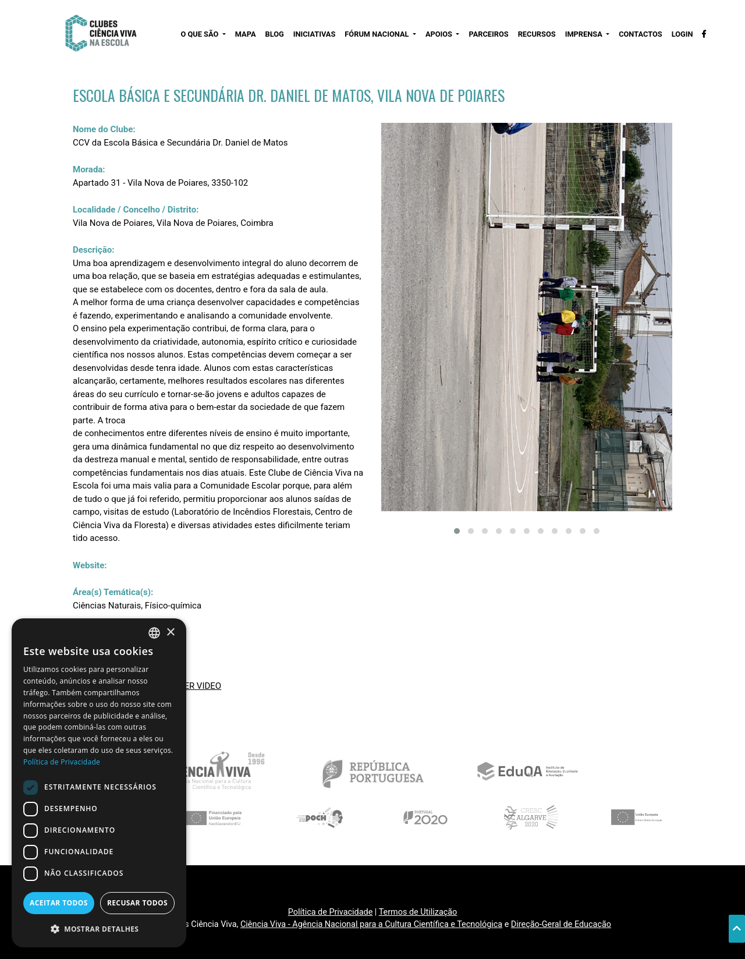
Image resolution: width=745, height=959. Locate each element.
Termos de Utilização (418, 912)
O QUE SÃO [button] (200, 34)
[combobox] (154, 633)
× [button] (170, 632)
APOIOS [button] (439, 34)
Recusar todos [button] (137, 903)
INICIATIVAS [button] (314, 34)
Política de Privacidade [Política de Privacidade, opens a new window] (61, 762)
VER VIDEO (200, 686)
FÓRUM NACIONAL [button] (377, 34)
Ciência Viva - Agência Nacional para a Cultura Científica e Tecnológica (371, 924)
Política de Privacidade (330, 912)
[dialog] (99, 782)
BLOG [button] (274, 34)
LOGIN (682, 34)
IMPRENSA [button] (584, 34)
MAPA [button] (245, 34)
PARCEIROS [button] (488, 34)
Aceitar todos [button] (59, 903)
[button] (457, 531)
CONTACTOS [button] (640, 34)
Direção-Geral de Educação (561, 924)
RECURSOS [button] (537, 34)
